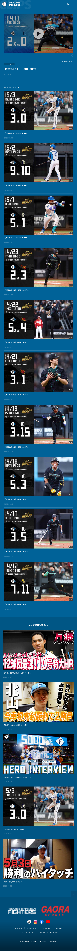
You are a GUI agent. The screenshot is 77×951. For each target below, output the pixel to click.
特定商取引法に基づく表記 (49, 932)
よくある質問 (45, 928)
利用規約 (59, 928)
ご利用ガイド (31, 928)
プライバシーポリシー (26, 932)
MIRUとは (18, 928)
